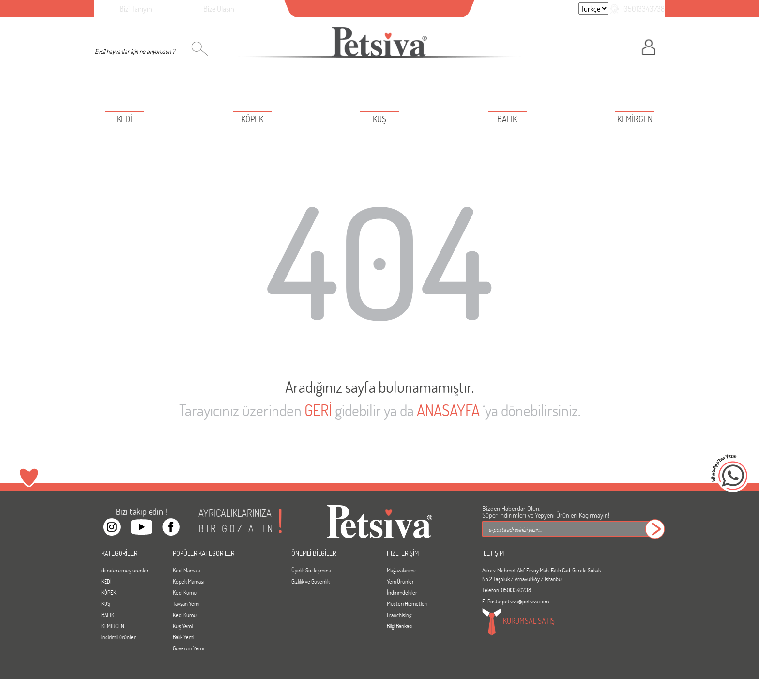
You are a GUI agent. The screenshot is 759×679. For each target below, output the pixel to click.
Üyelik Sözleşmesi (311, 570)
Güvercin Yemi (188, 648)
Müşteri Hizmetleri (407, 603)
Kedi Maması (186, 570)
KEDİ (106, 581)
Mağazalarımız (402, 570)
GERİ (318, 410)
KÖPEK (108, 592)
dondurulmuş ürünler (125, 570)
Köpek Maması (188, 581)
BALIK (107, 614)
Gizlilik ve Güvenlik (310, 581)
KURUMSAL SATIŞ (518, 622)
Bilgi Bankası (399, 626)
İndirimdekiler (402, 592)
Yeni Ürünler (400, 581)
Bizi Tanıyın (136, 8)
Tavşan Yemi (186, 603)
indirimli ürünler (118, 637)
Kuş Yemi (183, 626)
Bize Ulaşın (218, 8)
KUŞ (105, 603)
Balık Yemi (183, 637)
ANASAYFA (448, 410)
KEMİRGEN (112, 626)
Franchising (399, 614)
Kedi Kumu (185, 592)
